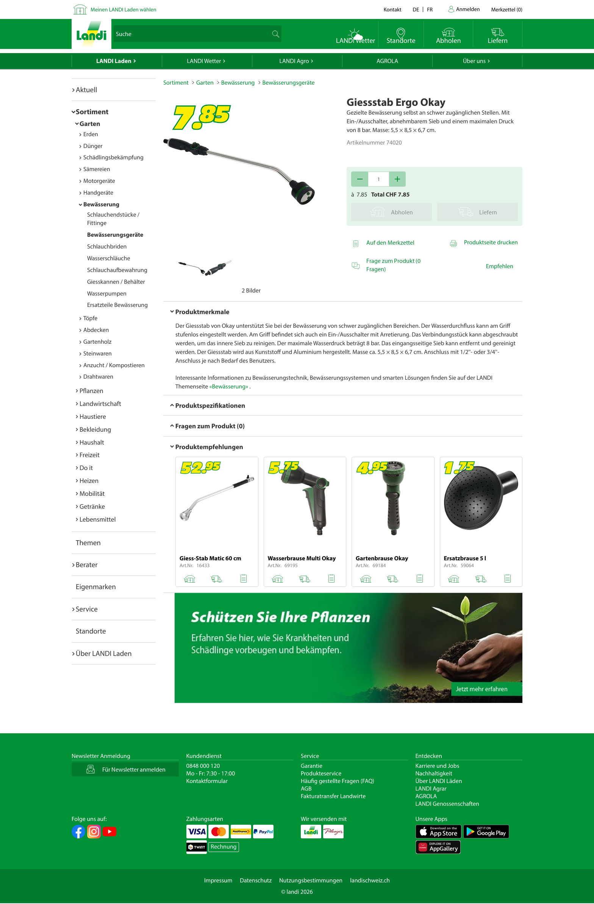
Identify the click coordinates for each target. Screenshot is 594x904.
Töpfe (90, 318)
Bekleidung (95, 429)
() (506, 9)
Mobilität (92, 493)
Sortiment (92, 111)
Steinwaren (97, 353)
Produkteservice (321, 773)
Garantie (311, 766)
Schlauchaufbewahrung (117, 270)
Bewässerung (101, 204)
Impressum (218, 880)
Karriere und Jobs (438, 766)
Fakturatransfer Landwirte (333, 796)
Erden (90, 134)
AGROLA (387, 61)
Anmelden (468, 9)
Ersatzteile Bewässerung (117, 305)
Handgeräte (98, 193)
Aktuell (86, 89)
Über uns (474, 61)
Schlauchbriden (107, 246)
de (416, 9)
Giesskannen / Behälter (116, 282)
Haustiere (93, 416)
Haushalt (92, 442)
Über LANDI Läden (439, 781)
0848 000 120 (203, 766)
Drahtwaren (98, 376)
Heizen (89, 480)
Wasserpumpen (107, 293)
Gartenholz (97, 342)
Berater (87, 564)
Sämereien (96, 169)
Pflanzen (91, 390)
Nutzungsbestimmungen (310, 880)
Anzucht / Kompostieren (114, 365)
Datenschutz (256, 880)
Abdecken (96, 330)
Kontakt (393, 9)
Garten (90, 123)
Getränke (92, 506)
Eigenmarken (96, 586)
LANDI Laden (113, 61)
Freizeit (90, 454)
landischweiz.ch (370, 880)
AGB (306, 788)
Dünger (93, 146)
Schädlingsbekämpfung (113, 157)
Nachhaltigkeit (434, 773)
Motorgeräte (99, 181)
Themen (88, 542)
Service (87, 608)
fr (430, 9)
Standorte (91, 630)
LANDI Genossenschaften (447, 804)
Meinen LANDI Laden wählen (123, 9)
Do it (86, 467)
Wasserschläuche (108, 258)
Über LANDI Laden (104, 653)
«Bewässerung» (228, 386)
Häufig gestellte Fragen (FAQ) (337, 781)
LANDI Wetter (204, 61)
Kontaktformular (207, 781)
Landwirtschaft (100, 403)
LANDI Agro (294, 61)
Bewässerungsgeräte (115, 235)
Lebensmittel (98, 519)
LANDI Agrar (431, 788)
